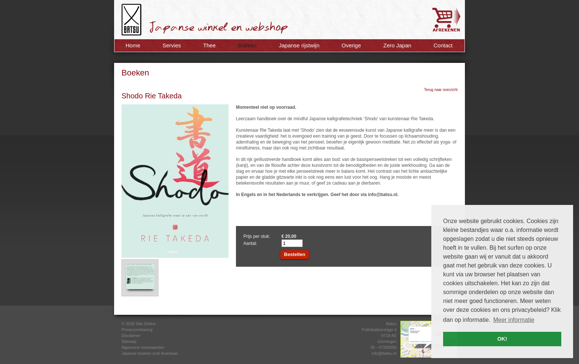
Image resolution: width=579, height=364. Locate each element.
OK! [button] (502, 339)
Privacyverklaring (137, 329)
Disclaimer (130, 335)
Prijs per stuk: (256, 236)
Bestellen (294, 254)
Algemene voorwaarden (142, 347)
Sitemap (128, 341)
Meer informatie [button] (513, 320)
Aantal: (250, 243)
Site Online (146, 323)
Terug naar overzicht (441, 90)
